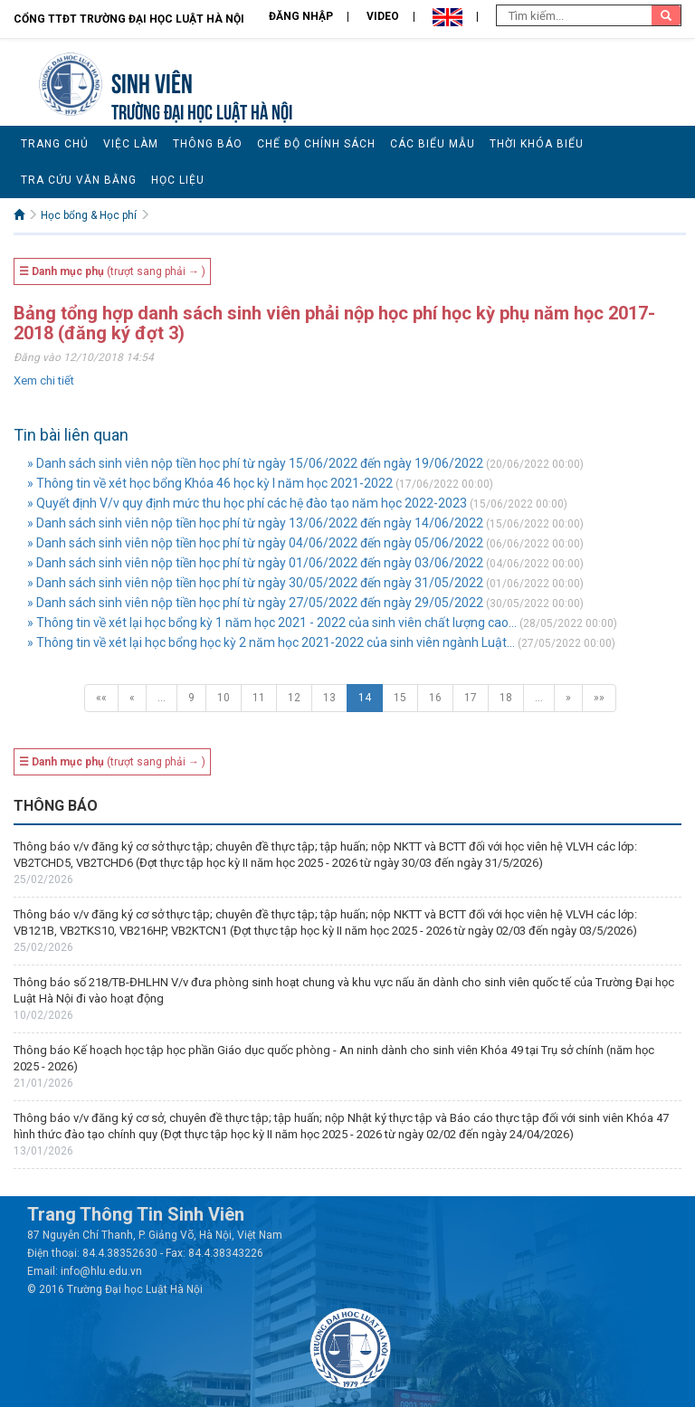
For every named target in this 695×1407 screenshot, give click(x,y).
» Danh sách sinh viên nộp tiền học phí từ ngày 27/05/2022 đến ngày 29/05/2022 (255, 602)
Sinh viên (152, 81)
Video (383, 16)
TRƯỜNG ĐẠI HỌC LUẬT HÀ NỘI (201, 110)
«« (101, 697)
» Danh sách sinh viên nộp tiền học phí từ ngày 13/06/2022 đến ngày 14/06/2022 (255, 523)
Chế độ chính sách (316, 144)
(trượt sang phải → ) (112, 271)
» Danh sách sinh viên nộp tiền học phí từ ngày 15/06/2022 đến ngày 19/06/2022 (255, 463)
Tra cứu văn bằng (79, 180)
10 (223, 697)
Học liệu (178, 180)
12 (294, 697)
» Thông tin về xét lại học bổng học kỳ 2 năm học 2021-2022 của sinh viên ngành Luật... (271, 642)
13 (329, 697)
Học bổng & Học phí (89, 215)
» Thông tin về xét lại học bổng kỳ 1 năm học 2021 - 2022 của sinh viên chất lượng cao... (272, 622)
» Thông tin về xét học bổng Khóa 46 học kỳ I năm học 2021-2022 (210, 483)
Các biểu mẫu (432, 144)
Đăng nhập (301, 16)
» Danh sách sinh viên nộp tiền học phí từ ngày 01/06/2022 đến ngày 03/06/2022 (255, 563)
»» (599, 697)
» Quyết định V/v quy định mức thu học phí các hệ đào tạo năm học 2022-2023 (247, 503)
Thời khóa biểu (537, 144)
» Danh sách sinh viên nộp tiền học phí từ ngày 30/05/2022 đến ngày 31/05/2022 (255, 582)
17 (470, 697)
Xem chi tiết (44, 380)
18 (506, 697)
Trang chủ (55, 144)
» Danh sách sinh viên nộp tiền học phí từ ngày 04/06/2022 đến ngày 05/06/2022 (255, 543)
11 (258, 697)
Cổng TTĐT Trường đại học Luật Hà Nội (129, 19)
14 (364, 697)
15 (400, 697)
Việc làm (130, 144)
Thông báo (208, 144)
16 (435, 697)
